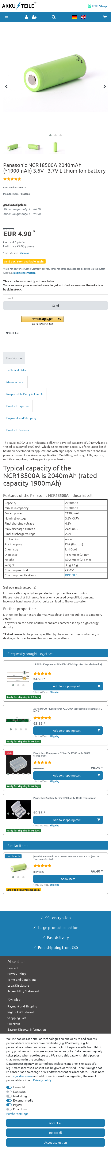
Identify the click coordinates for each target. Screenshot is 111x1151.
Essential (19, 1087)
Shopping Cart (16, 1018)
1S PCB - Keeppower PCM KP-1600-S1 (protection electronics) (67, 664)
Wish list (12, 332)
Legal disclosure (22, 1076)
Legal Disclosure (18, 985)
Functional (20, 1109)
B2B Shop (97, 6)
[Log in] (27, 17)
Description (14, 358)
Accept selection (55, 1142)
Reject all (55, 1132)
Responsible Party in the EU (24, 394)
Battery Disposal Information (26, 1029)
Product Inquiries (17, 406)
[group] (18, 675)
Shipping (24, 252)
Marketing (20, 1096)
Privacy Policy (16, 973)
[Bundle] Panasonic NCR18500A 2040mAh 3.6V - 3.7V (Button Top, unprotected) (66, 858)
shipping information (23, 272)
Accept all (55, 1123)
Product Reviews (17, 430)
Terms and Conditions (21, 979)
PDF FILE (71, 575)
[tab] (55, 358)
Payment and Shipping (21, 418)
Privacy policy (42, 1080)
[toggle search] (54, 17)
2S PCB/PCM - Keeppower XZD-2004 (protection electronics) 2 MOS (67, 710)
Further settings (17, 1113)
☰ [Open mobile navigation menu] (6, 17)
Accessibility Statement (23, 991)
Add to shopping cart (76, 686)
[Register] (34, 17)
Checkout (13, 1024)
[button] (64, 321)
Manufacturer (15, 382)
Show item (68, 879)
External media (23, 1100)
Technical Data (16, 370)
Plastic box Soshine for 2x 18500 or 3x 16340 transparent (64, 798)
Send (55, 305)
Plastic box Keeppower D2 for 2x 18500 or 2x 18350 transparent (61, 754)
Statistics (19, 1091)
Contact (12, 968)
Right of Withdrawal (20, 1012)
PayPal (17, 1105)
